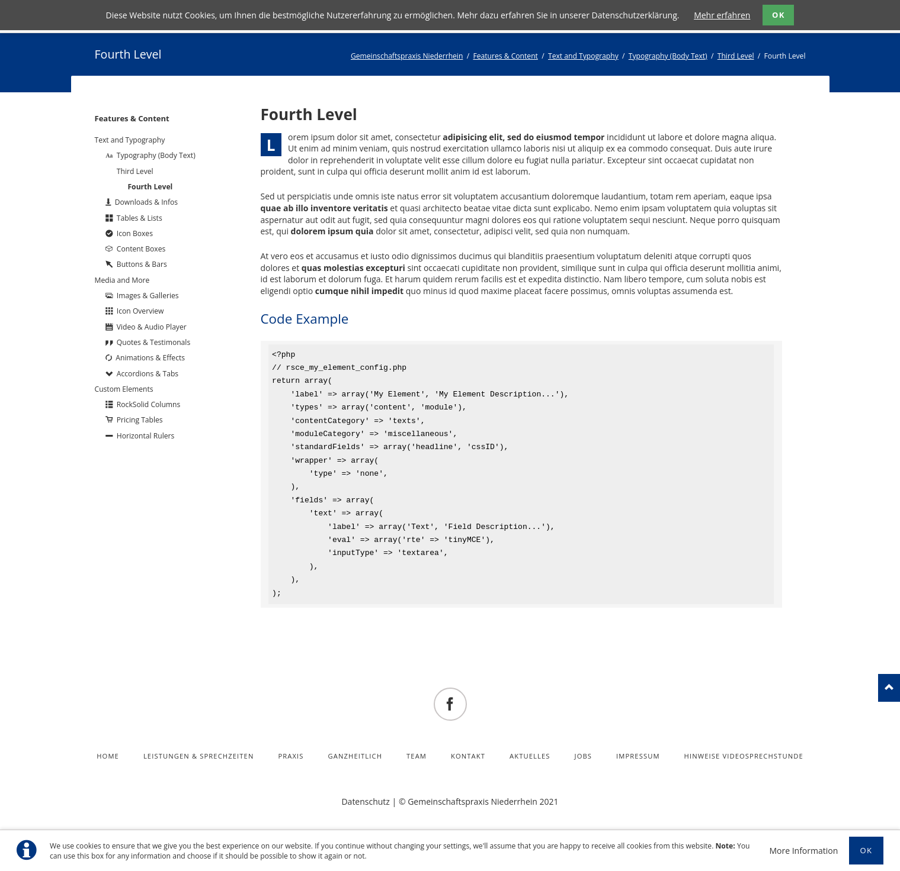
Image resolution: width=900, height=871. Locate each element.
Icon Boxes (135, 233)
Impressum (638, 755)
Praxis (290, 755)
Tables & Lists (139, 218)
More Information (803, 850)
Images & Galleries (148, 296)
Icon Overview (140, 311)
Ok (866, 850)
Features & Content (505, 56)
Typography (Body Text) (668, 56)
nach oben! (889, 688)
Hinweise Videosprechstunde (743, 755)
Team (416, 755)
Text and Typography (583, 56)
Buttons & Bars (142, 264)
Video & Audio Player (152, 327)
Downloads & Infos (146, 202)
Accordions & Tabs (147, 374)
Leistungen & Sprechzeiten (198, 755)
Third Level (736, 56)
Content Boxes (141, 249)
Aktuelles (530, 755)
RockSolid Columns (148, 404)
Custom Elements (124, 389)
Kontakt (468, 755)
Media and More (122, 280)
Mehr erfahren (722, 15)
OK (778, 14)
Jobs (583, 755)
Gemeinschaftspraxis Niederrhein (407, 56)
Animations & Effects (150, 358)
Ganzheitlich (355, 755)
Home (108, 755)
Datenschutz (365, 801)
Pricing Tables (140, 420)
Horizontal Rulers (145, 436)
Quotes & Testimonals (153, 342)
